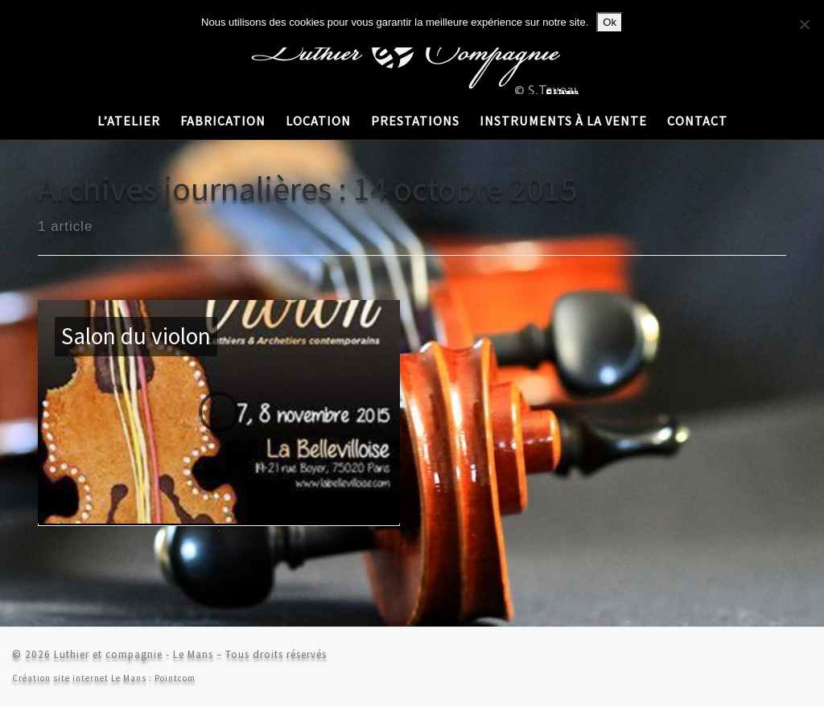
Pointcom (175, 678)
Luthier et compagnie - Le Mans (133, 654)
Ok (609, 22)
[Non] (804, 24)
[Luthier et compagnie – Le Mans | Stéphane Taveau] (412, 47)
